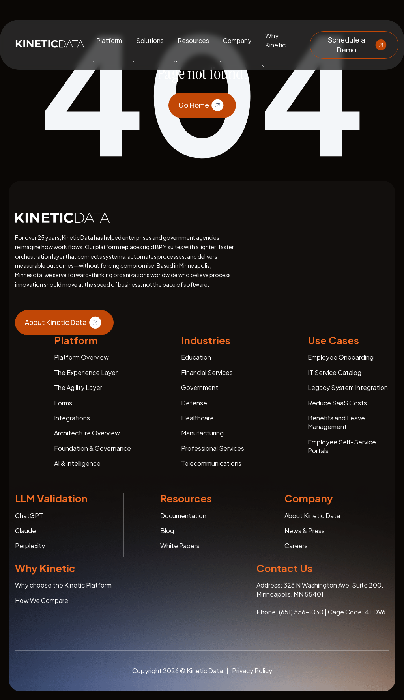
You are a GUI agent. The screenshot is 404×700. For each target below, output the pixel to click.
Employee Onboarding (341, 357)
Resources (193, 40)
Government (199, 387)
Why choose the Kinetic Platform (63, 585)
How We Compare (41, 600)
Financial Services (207, 372)
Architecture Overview (87, 433)
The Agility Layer (78, 387)
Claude (25, 530)
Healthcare (197, 418)
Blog (167, 530)
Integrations (72, 418)
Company (237, 40)
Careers (296, 545)
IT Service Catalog (334, 372)
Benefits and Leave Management (336, 422)
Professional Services (212, 448)
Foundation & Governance (92, 448)
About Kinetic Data (64, 322)
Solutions (150, 40)
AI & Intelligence (77, 463)
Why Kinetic (275, 40)
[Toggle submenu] (94, 61)
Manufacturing (202, 433)
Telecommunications (211, 463)
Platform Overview (81, 357)
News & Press (304, 530)
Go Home (202, 105)
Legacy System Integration (348, 387)
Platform (109, 40)
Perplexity (30, 545)
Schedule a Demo (358, 44)
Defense (194, 403)
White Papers (180, 545)
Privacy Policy (252, 670)
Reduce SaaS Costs (337, 403)
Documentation (183, 515)
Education (196, 357)
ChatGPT (29, 515)
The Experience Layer (86, 372)
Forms (63, 403)
